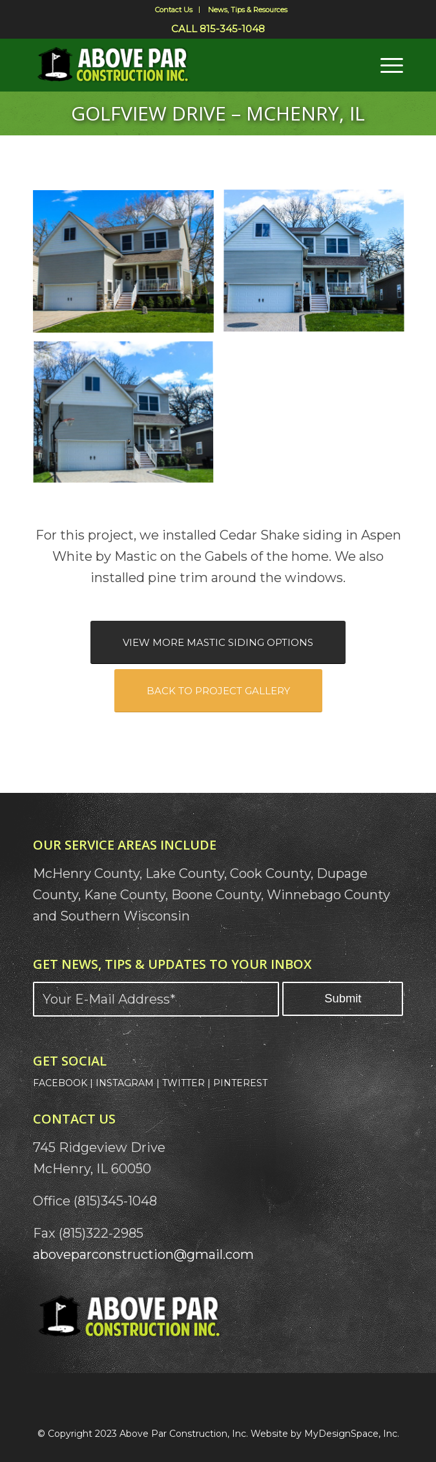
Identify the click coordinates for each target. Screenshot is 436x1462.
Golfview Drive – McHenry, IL (218, 113)
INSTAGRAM (125, 1083)
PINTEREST (240, 1083)
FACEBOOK (60, 1083)
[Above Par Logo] (181, 65)
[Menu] (385, 65)
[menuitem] (174, 9)
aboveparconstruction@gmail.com (143, 1254)
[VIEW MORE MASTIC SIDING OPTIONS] (218, 642)
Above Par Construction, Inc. (183, 1433)
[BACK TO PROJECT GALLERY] (218, 690)
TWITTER (183, 1083)
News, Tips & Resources (247, 9)
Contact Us (173, 9)
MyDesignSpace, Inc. (351, 1433)
